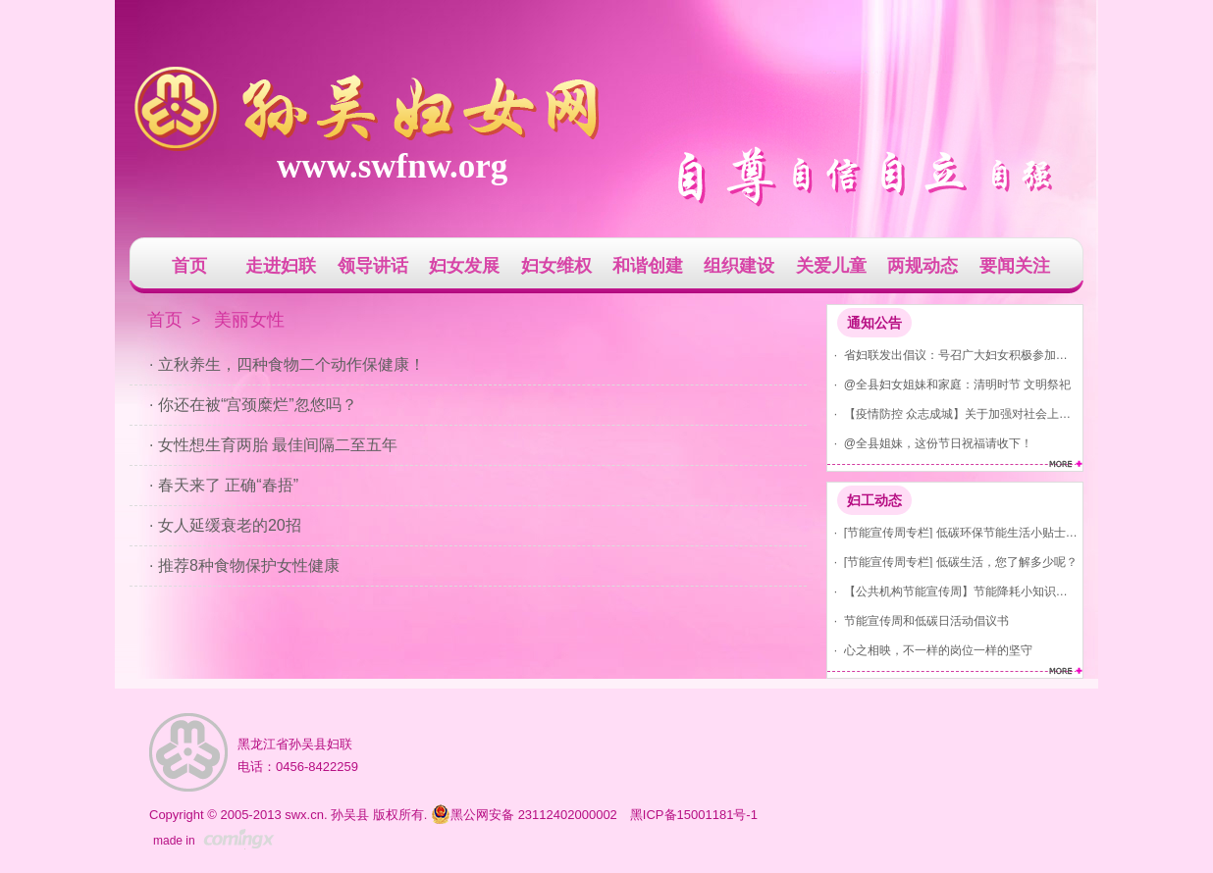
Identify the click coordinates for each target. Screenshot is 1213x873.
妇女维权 (556, 266)
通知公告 (874, 323)
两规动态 (922, 266)
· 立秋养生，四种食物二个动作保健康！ (287, 364)
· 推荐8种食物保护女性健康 (244, 565)
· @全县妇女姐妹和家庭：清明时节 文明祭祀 (949, 384)
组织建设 (739, 266)
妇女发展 (464, 266)
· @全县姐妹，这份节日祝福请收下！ (929, 442)
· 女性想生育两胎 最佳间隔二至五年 (273, 444)
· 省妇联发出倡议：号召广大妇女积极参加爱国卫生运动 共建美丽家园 (952, 354)
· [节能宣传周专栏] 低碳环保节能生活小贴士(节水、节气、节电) (952, 532)
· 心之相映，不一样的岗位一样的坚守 (929, 649)
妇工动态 (874, 500)
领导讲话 (373, 266)
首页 (189, 266)
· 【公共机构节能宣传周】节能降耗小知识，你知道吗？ (952, 591)
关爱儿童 (831, 266)
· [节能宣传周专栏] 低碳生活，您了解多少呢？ (952, 561)
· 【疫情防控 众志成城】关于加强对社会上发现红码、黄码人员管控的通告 (952, 413)
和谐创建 (647, 266)
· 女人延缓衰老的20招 (225, 525)
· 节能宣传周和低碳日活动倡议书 (918, 620)
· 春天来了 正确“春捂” (223, 485)
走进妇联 (280, 266)
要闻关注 (1014, 266)
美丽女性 (249, 320)
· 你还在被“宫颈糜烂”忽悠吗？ (253, 404)
